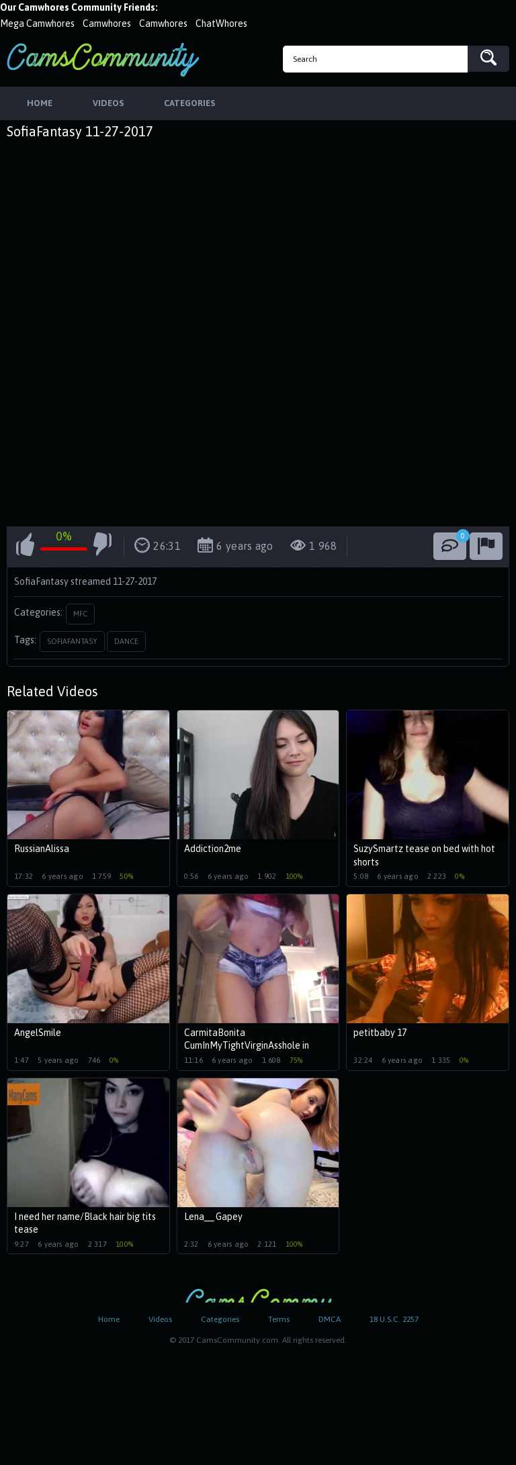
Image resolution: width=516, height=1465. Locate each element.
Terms (279, 1319)
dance (126, 641)
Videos (160, 1319)
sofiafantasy (72, 641)
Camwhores (107, 23)
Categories (220, 1319)
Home (109, 1319)
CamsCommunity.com (103, 59)
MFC (80, 614)
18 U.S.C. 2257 (394, 1319)
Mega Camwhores (37, 23)
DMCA (329, 1319)
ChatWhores (221, 23)
